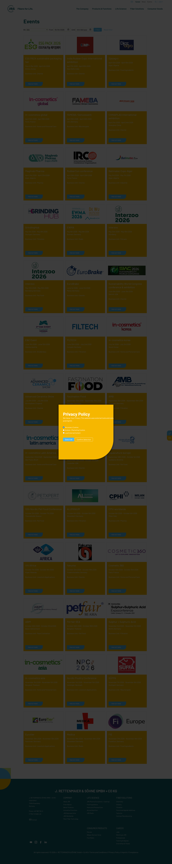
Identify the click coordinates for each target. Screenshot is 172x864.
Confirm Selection (84, 439)
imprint (69, 421)
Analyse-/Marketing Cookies (75, 430)
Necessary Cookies (71, 427)
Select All (68, 439)
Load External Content (73, 433)
